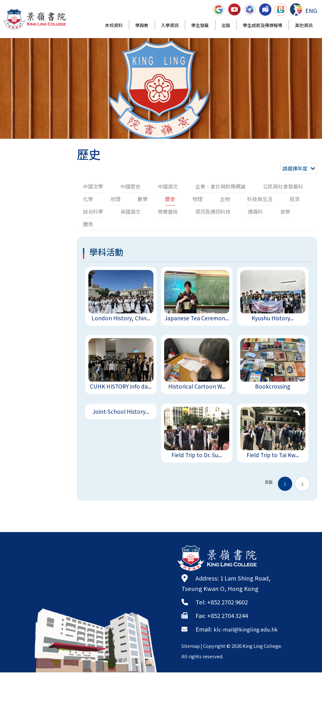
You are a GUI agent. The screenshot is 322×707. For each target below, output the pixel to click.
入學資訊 (170, 26)
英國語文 (130, 211)
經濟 (295, 199)
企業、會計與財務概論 (220, 186)
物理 (197, 199)
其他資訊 (304, 26)
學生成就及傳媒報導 (262, 26)
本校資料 (114, 26)
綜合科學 (93, 211)
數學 (143, 199)
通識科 (255, 211)
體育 (88, 224)
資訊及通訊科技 (212, 211)
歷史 (170, 199)
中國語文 (168, 186)
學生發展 (200, 26)
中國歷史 (130, 186)
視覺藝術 (168, 211)
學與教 (141, 26)
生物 (225, 199)
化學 (88, 199)
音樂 (285, 211)
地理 (115, 199)
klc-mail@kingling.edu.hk (249, 653)
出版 (225, 26)
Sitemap (191, 670)
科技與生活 (259, 199)
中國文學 (93, 186)
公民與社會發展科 (283, 186)
